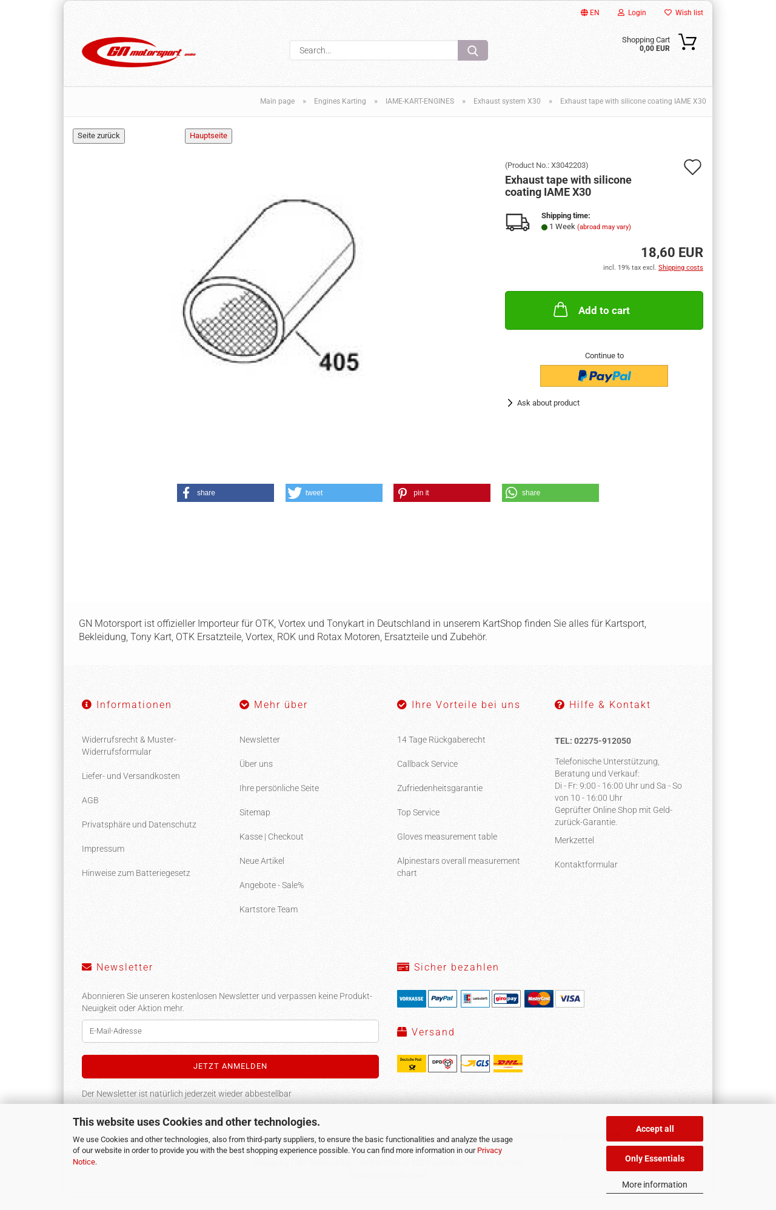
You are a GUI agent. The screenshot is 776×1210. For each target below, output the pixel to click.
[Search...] (473, 50)
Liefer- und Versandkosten (131, 790)
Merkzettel (574, 853)
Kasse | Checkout (271, 850)
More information (654, 1184)
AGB (90, 814)
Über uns (256, 778)
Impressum (103, 862)
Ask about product (548, 416)
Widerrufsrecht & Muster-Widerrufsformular (129, 759)
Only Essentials (654, 1158)
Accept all (655, 1129)
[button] (225, 507)
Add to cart (590, 323)
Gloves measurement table (447, 850)
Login (632, 12)
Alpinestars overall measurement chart (458, 881)
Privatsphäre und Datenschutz (139, 838)
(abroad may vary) (604, 241)
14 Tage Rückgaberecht (441, 753)
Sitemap (254, 826)
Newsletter (259, 753)
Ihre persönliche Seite (279, 802)
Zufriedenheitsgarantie (440, 802)
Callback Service (427, 778)
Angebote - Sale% (271, 899)
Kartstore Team (268, 923)
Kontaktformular (586, 878)
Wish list (683, 12)
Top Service (418, 826)
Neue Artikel (261, 875)
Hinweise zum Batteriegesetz (136, 887)
